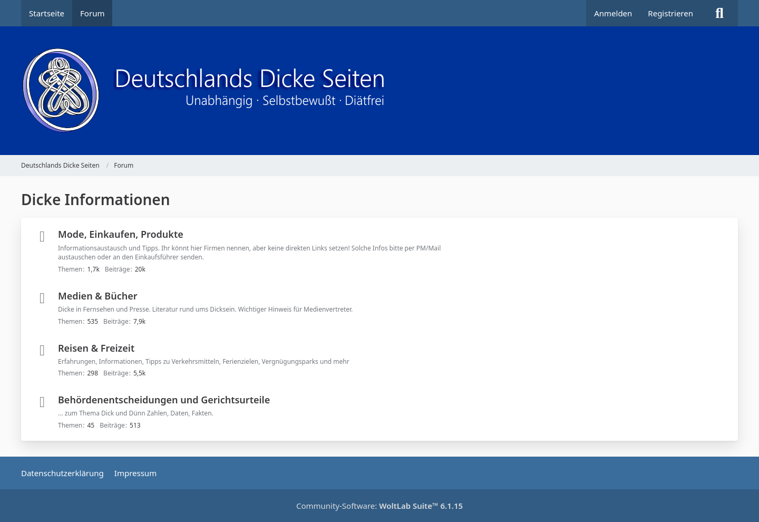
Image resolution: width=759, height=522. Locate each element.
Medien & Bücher (98, 295)
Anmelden (613, 13)
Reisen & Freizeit (96, 348)
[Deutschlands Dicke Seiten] (379, 90)
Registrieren (670, 13)
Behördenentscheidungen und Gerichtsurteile (164, 399)
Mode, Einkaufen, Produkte (120, 234)
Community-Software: (379, 505)
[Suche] (719, 13)
